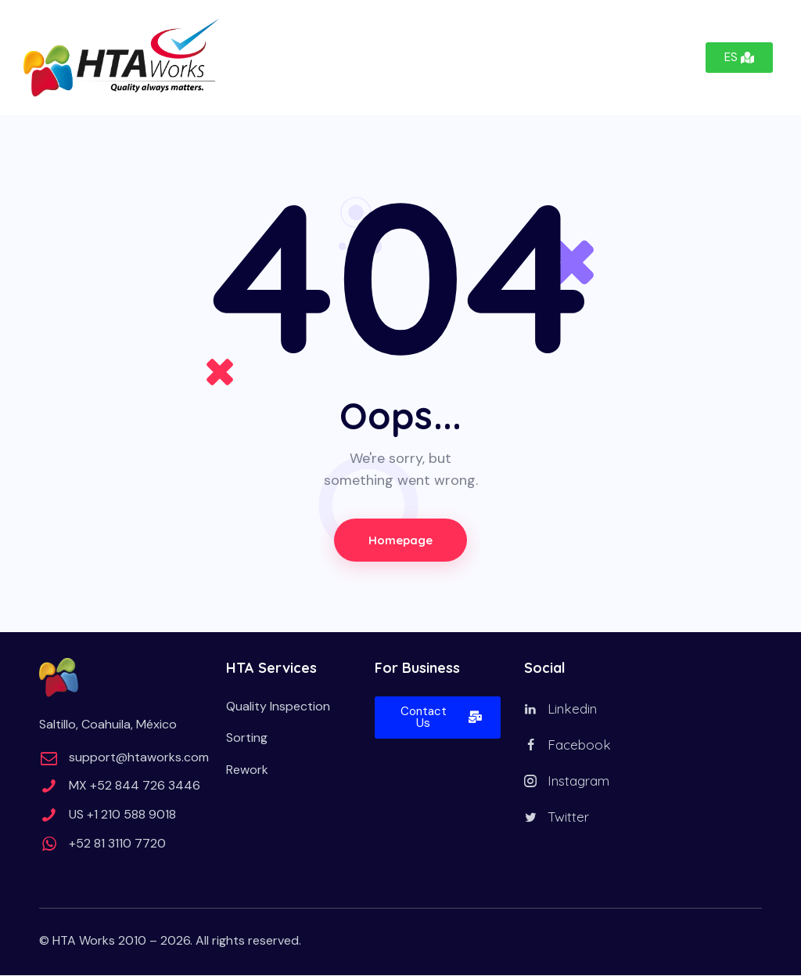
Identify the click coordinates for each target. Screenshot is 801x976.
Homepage (400, 540)
